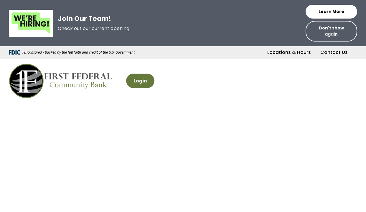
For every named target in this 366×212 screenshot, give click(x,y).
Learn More (331, 11)
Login (140, 81)
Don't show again (331, 31)
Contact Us (334, 52)
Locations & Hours (289, 52)
